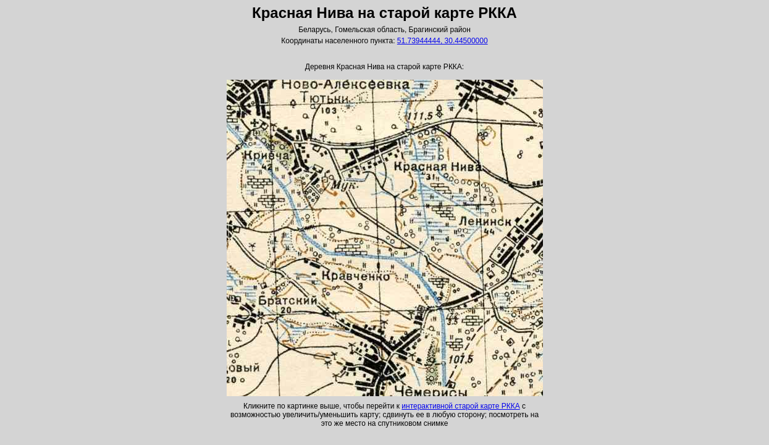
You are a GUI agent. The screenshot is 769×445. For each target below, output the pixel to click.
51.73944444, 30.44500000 (442, 40)
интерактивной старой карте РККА (460, 406)
